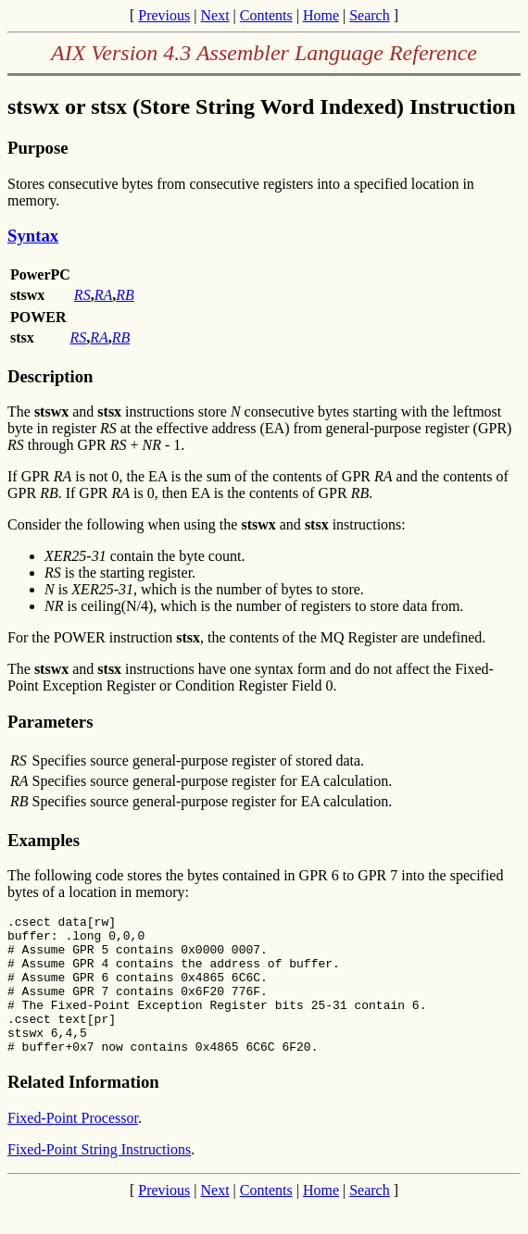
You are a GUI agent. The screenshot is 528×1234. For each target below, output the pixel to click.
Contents (266, 15)
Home (321, 15)
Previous (164, 15)
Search (369, 15)
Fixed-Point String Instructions (99, 1177)
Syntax (32, 235)
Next (214, 15)
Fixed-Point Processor (72, 1145)
